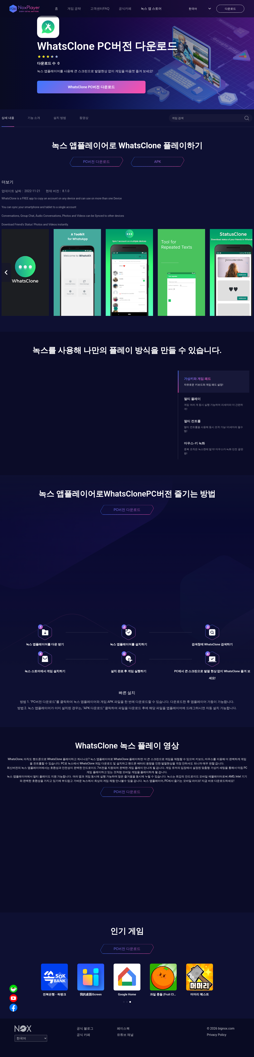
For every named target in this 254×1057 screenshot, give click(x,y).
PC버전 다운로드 (96, 162)
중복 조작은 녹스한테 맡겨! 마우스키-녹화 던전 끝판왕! (213, 451)
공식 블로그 (85, 1028)
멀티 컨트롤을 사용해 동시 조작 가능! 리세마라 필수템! (213, 429)
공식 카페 (83, 1035)
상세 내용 (8, 118)
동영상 (83, 118)
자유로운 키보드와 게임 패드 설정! (203, 384)
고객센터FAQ (99, 8)
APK (157, 162)
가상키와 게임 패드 (197, 379)
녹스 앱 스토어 (151, 8)
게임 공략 (74, 8)
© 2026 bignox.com (220, 1028)
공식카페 (125, 8)
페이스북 (123, 1028)
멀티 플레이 (192, 399)
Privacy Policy (216, 1035)
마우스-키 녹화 (194, 443)
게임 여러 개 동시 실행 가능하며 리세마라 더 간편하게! (213, 406)
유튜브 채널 (125, 1035)
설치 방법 (59, 118)
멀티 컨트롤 (192, 421)
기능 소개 (34, 118)
